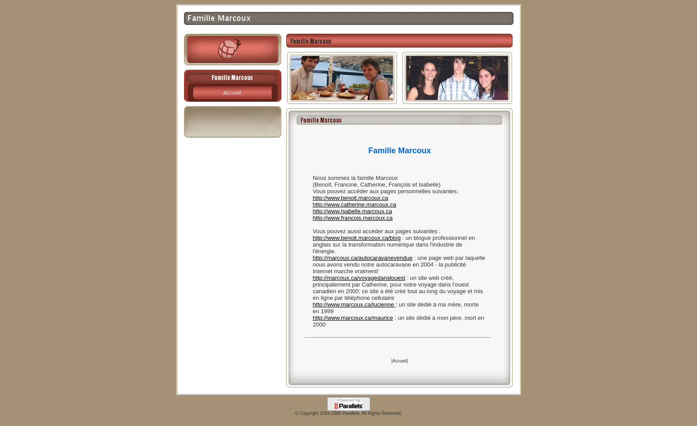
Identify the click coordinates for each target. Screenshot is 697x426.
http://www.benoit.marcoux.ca (350, 198)
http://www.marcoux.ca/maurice (352, 318)
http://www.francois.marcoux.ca (352, 218)
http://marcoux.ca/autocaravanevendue (362, 258)
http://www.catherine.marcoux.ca (354, 204)
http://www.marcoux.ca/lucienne (353, 304)
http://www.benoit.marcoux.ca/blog (356, 238)
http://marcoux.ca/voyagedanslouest (358, 278)
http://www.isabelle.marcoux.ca (352, 211)
